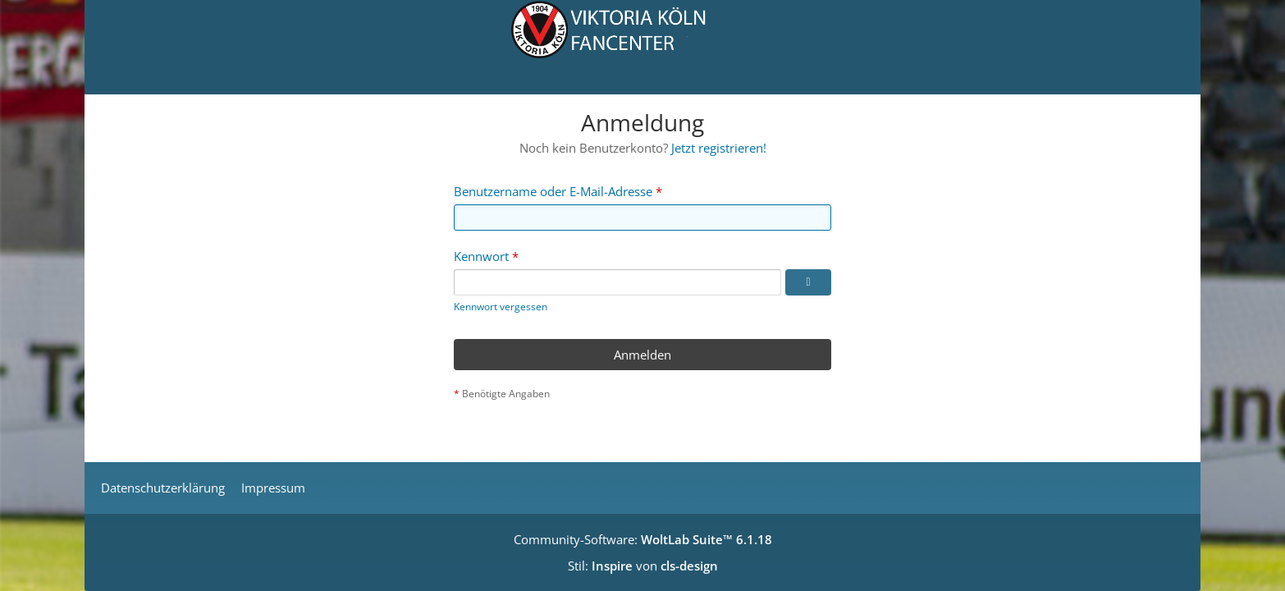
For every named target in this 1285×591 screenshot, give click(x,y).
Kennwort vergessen (500, 307)
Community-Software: (643, 539)
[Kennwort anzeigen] (808, 282)
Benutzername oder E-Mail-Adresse (553, 191)
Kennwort (481, 256)
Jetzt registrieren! (718, 148)
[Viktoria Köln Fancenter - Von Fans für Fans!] (642, 47)
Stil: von (643, 565)
